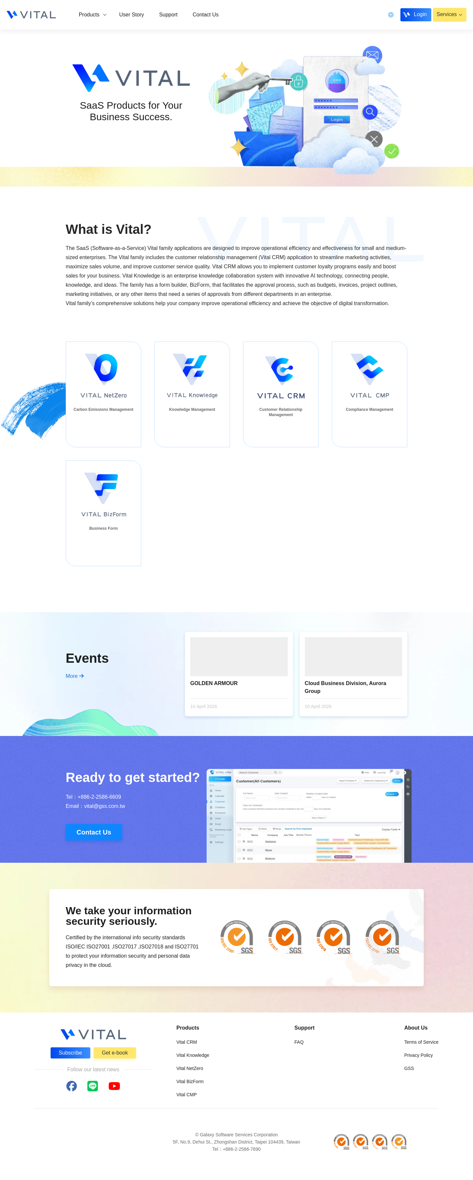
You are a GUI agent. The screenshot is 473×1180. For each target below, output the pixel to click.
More (75, 676)
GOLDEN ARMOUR (213, 683)
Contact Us (94, 832)
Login (420, 14)
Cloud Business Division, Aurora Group (345, 687)
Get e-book (115, 1053)
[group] (103, 394)
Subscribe (70, 1053)
